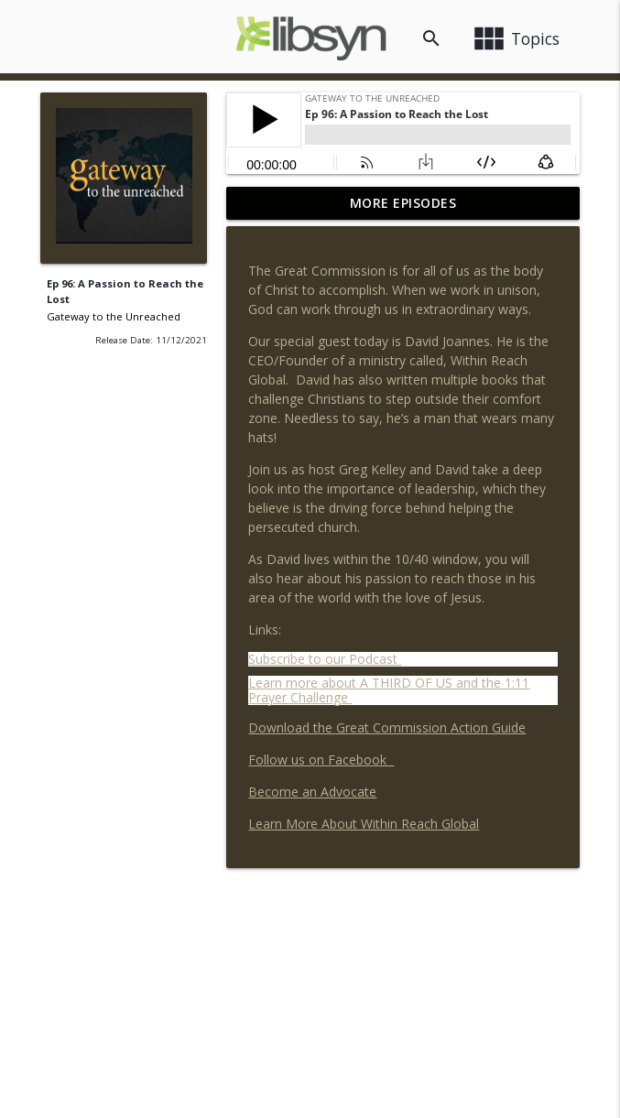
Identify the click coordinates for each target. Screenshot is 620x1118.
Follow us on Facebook (321, 759)
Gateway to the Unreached (113, 316)
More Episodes (403, 203)
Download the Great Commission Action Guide (387, 727)
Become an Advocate (312, 791)
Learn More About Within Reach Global (363, 823)
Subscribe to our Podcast (324, 659)
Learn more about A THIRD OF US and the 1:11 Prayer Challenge (388, 690)
